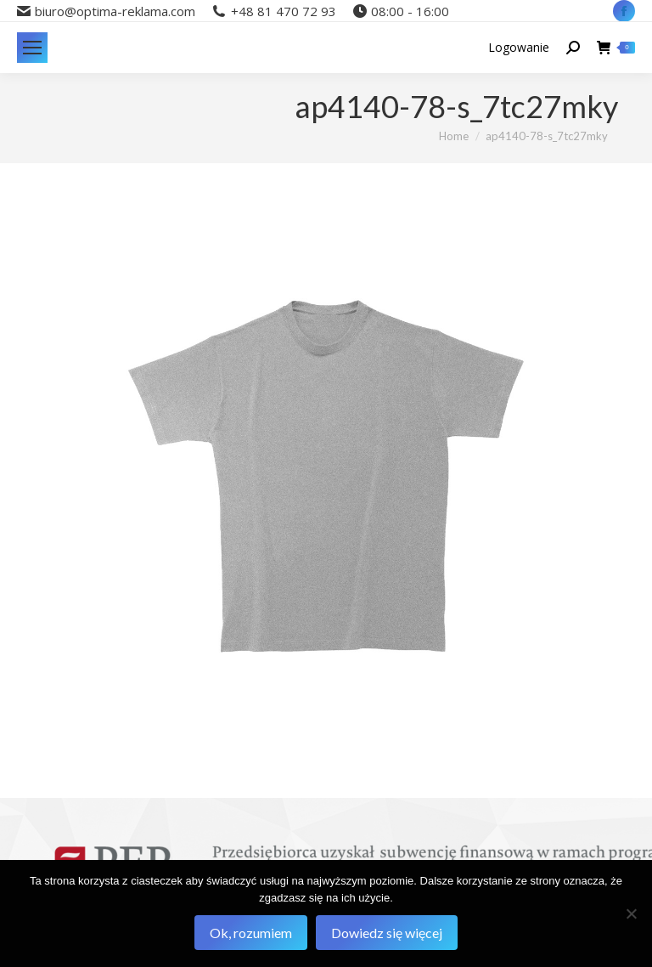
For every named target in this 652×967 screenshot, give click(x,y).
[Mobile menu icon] (32, 47)
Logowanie (518, 47)
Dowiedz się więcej (386, 933)
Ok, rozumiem (251, 933)
